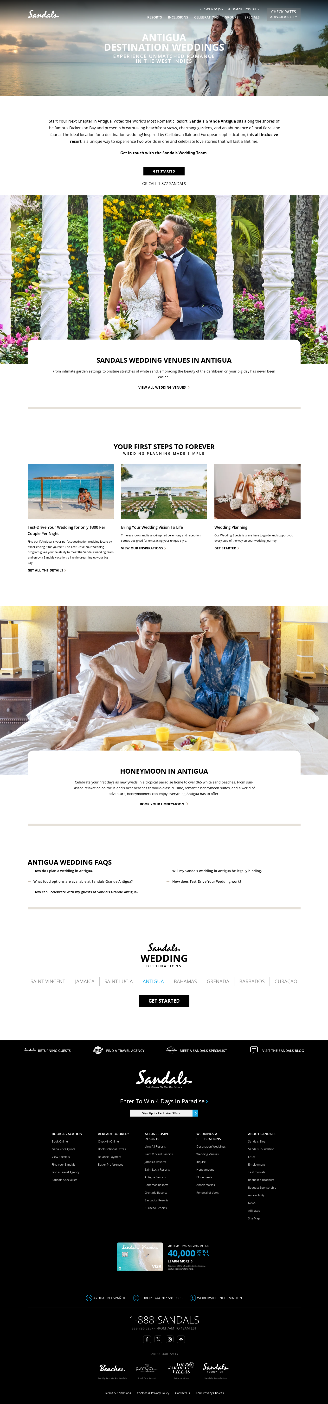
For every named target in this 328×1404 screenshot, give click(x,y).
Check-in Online (108, 1141)
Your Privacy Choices (210, 1393)
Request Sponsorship (262, 1188)
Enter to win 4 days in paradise (164, 1101)
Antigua (153, 981)
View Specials (61, 1157)
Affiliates (254, 1211)
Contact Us (182, 1393)
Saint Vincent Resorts (159, 1154)
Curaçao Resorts (156, 1208)
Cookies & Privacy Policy (153, 1393)
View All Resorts (155, 1146)
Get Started (164, 171)
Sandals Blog (256, 1141)
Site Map (254, 1218)
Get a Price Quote (63, 1149)
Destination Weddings (211, 1146)
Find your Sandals (63, 1164)
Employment (256, 1164)
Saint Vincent (48, 981)
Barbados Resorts (156, 1200)
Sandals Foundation (261, 1149)
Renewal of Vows (207, 1193)
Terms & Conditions (117, 1393)
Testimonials (256, 1172)
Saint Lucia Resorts (157, 1170)
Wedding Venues (207, 1154)
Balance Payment (109, 1157)
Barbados (252, 981)
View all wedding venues (164, 387)
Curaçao (286, 981)
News (252, 1203)
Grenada (218, 981)
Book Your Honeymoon (164, 804)
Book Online (60, 1141)
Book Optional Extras (112, 1149)
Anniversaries (205, 1185)
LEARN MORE (180, 1261)
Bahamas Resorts (156, 1185)
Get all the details (47, 570)
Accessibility (256, 1195)
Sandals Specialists (64, 1180)
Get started (164, 1001)
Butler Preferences (110, 1164)
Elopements (204, 1177)
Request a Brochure (261, 1180)
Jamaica (85, 981)
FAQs (251, 1157)
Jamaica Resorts (155, 1162)
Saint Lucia (118, 981)
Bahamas (185, 981)
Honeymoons (205, 1170)
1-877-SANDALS (172, 183)
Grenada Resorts (156, 1193)
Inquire (201, 1162)
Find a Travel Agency (65, 1172)
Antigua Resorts (155, 1177)
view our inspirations (143, 548)
